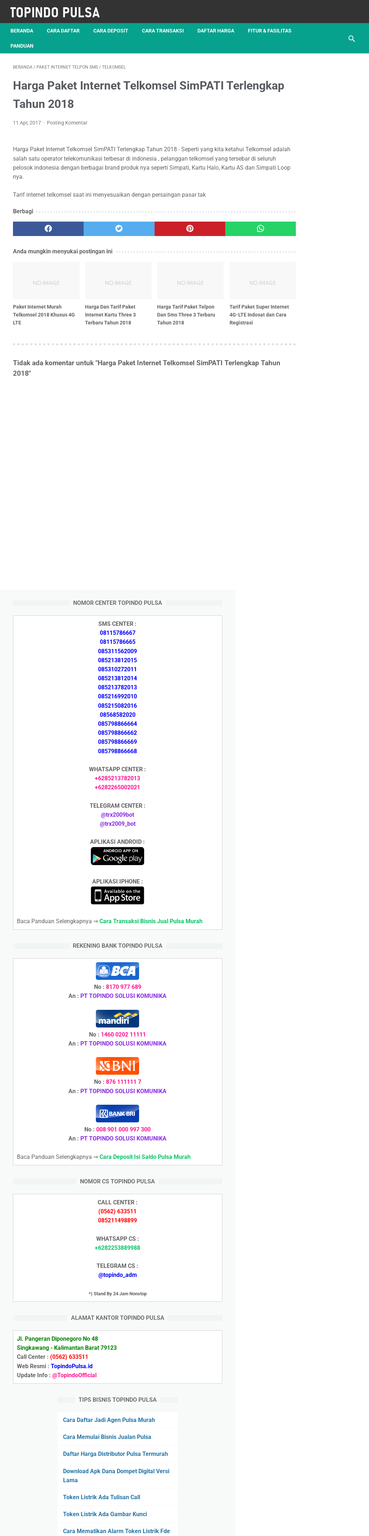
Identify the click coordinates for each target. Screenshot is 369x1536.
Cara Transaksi (165, 25)
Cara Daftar (65, 25)
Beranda (24, 25)
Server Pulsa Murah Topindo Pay (160, 1525)
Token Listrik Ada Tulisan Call (311, 1093)
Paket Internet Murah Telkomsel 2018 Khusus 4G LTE (37, 304)
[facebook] (41, 225)
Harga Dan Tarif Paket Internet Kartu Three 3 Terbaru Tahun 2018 (96, 304)
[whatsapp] (213, 225)
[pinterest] (155, 225)
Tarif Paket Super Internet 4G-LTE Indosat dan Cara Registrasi (208, 308)
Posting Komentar (67, 119)
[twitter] (99, 225)
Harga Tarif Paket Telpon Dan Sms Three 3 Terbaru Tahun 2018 (156, 304)
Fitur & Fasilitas (35, 40)
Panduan (81, 40)
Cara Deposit (113, 25)
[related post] (40, 273)
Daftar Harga (218, 25)
